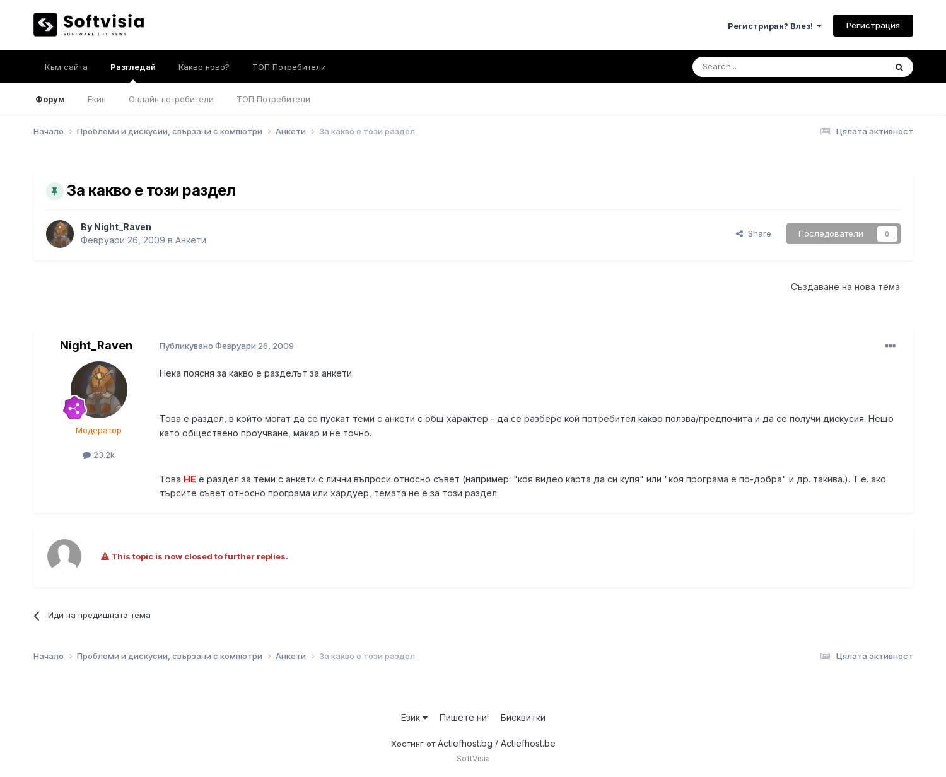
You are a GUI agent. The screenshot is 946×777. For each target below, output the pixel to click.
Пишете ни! (464, 717)
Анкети (190, 240)
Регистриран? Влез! (775, 26)
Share (753, 233)
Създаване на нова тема (845, 286)
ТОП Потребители (273, 99)
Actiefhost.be (528, 743)
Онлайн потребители (171, 99)
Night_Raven (122, 226)
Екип (97, 99)
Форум (50, 99)
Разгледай (133, 72)
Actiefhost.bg (465, 743)
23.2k (99, 455)
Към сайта (66, 67)
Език (414, 717)
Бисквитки (523, 717)
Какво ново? (204, 67)
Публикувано (227, 346)
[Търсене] (755, 67)
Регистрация (873, 25)
